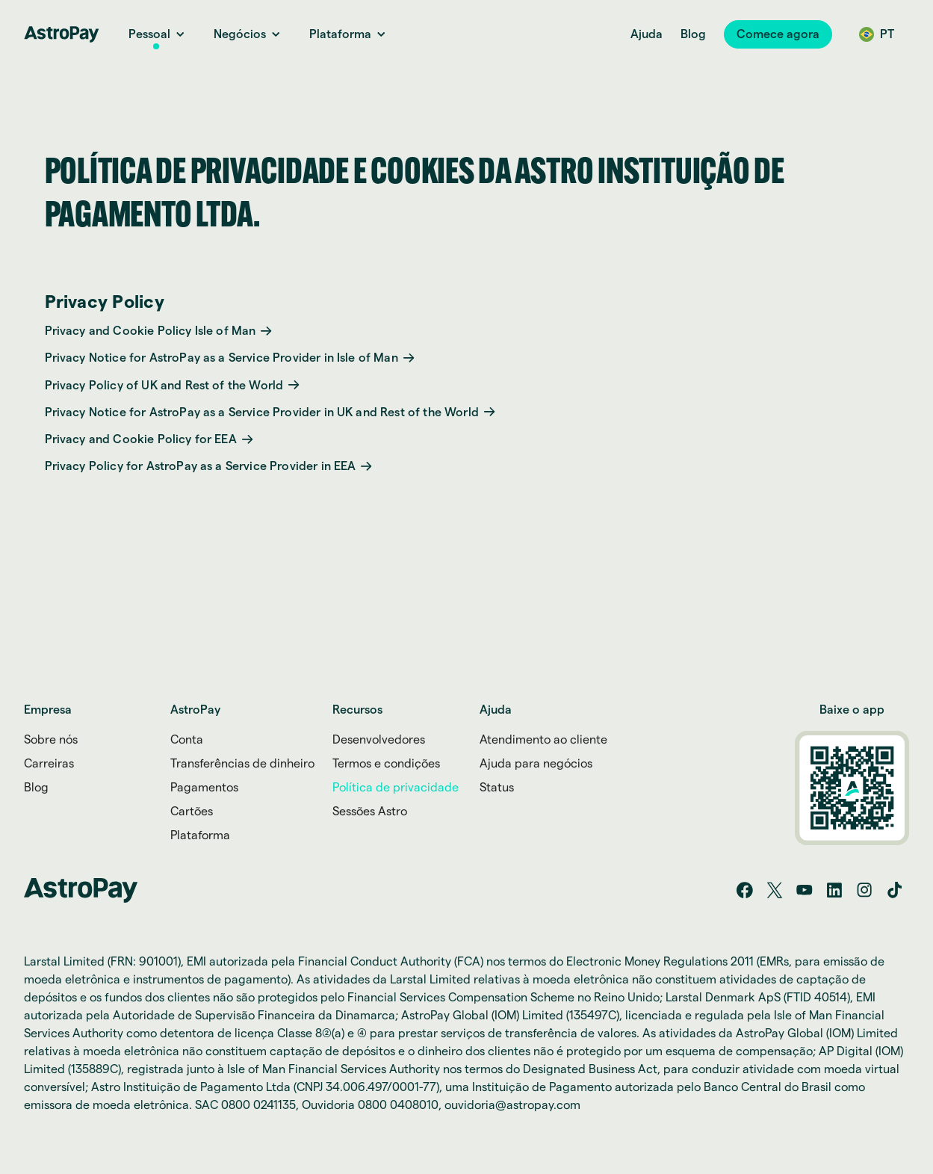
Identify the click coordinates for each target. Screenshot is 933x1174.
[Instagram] (864, 890)
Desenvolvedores (378, 740)
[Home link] (61, 34)
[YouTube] (804, 890)
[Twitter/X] (775, 890)
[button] (778, 34)
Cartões (191, 812)
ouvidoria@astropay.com (512, 1105)
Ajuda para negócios (536, 764)
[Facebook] (745, 890)
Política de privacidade (395, 788)
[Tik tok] (894, 890)
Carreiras (49, 764)
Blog (693, 34)
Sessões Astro (369, 812)
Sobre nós (51, 740)
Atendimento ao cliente (543, 740)
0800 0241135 (258, 1105)
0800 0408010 (398, 1105)
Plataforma (200, 835)
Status (497, 788)
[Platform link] (340, 34)
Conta (186, 740)
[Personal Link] (149, 34)
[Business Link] (240, 34)
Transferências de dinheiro (242, 764)
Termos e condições (386, 764)
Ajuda (646, 34)
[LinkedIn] (834, 890)
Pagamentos (204, 788)
